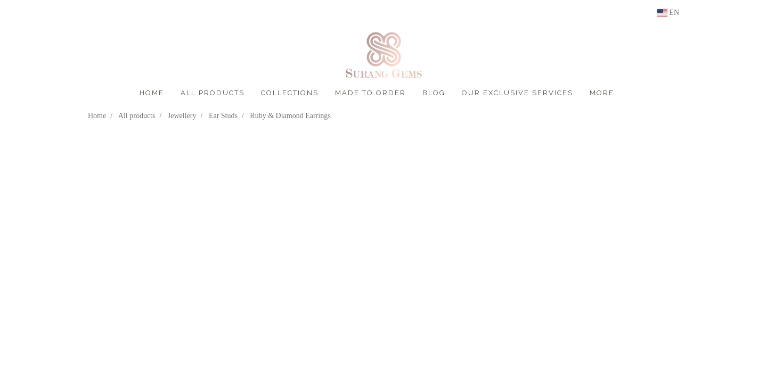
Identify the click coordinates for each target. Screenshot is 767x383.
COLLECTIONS (290, 93)
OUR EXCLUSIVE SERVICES (517, 93)
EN (668, 12)
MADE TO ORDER (370, 93)
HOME (152, 93)
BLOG (433, 93)
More (602, 93)
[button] (631, 93)
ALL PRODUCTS (212, 93)
